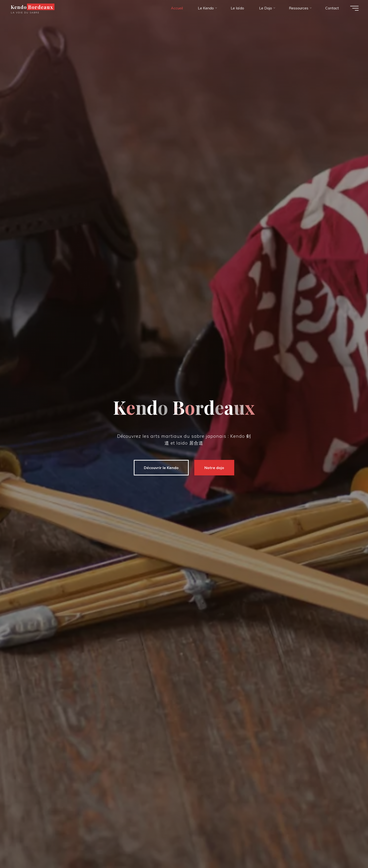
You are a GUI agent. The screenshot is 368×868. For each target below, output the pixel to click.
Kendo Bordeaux (32, 7)
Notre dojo (213, 467)
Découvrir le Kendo (160, 467)
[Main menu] (354, 8)
